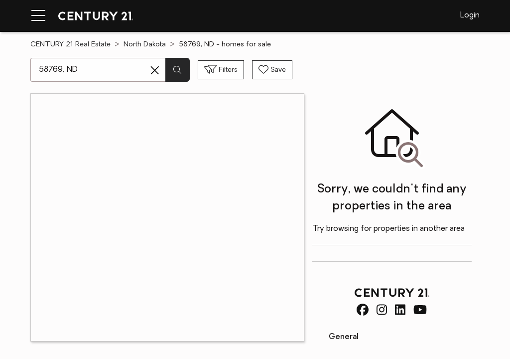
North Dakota (145, 44)
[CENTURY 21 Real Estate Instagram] (382, 310)
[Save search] (272, 69)
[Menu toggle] (38, 16)
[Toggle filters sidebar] (221, 69)
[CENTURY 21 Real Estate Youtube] (420, 310)
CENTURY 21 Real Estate (70, 44)
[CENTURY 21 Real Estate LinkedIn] (400, 310)
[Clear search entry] (155, 70)
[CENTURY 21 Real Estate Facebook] (363, 310)
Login (470, 15)
